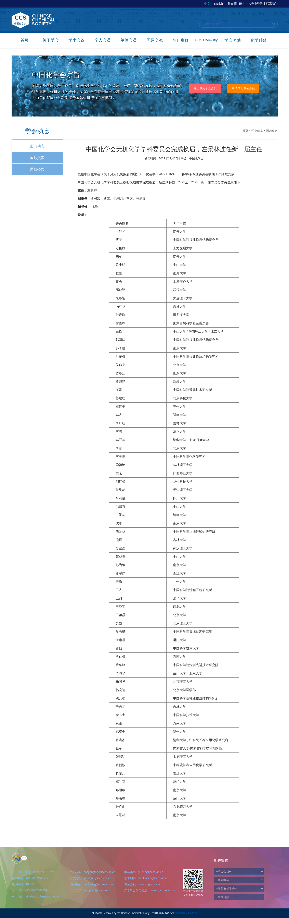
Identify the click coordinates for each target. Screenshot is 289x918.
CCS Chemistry (206, 40)
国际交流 (154, 40)
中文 (207, 3)
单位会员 (128, 40)
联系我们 (272, 3)
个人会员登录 (254, 3)
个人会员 (102, 40)
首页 (25, 40)
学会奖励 (232, 40)
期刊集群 (180, 40)
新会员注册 (235, 3)
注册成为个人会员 (205, 88)
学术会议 (76, 40)
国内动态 (37, 146)
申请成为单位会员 (243, 88)
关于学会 (50, 40)
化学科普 (258, 40)
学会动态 (257, 130)
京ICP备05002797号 (186, 913)
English (218, 3)
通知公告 (37, 169)
